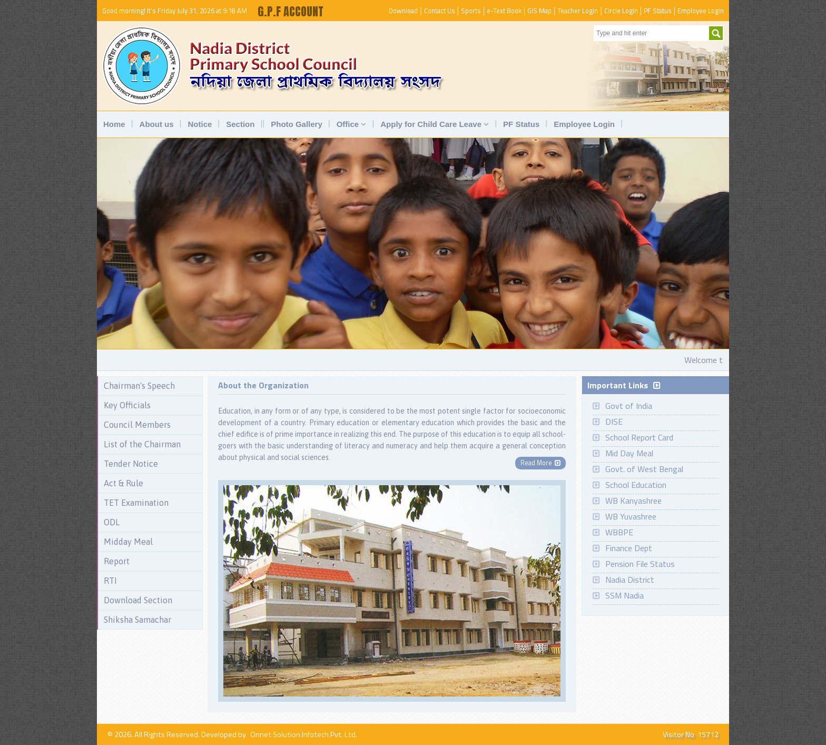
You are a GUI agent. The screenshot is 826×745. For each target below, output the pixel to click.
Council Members (137, 424)
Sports (471, 10)
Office (352, 124)
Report (117, 561)
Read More (540, 463)
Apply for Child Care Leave (434, 124)
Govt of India (628, 405)
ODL (112, 522)
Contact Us (439, 10)
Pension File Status (640, 563)
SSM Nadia (624, 595)
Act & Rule (123, 483)
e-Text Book (504, 10)
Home (114, 124)
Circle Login (621, 10)
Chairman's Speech (139, 385)
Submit (716, 33)
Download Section (138, 600)
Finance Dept (628, 548)
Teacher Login (577, 10)
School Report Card (639, 437)
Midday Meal (128, 541)
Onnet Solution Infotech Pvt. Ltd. (303, 734)
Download (403, 10)
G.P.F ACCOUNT (290, 11)
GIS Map (539, 10)
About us (157, 124)
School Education (635, 484)
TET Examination (136, 502)
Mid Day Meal (629, 453)
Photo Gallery (296, 124)
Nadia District (629, 579)
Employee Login (700, 10)
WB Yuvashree (630, 516)
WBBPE (619, 532)
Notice (200, 124)
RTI (110, 580)
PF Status (658, 10)
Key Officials (127, 405)
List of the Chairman (142, 444)
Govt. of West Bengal (644, 469)
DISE (614, 421)
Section (240, 124)
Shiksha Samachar (137, 619)
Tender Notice (131, 463)
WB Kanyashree (633, 500)
